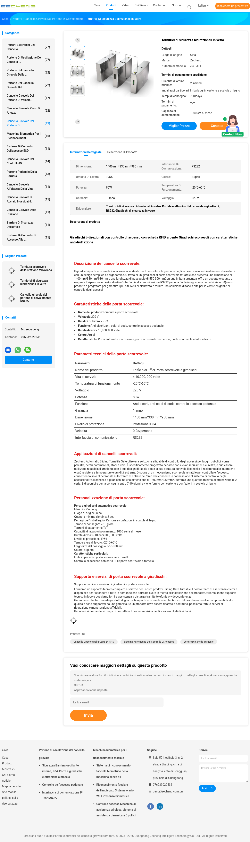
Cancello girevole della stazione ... (28, 212)
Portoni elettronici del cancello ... (28, 47)
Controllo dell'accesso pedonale (62, 784)
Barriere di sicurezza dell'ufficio (28, 224)
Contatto (28, 359)
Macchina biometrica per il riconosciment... (28, 136)
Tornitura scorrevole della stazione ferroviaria (36, 268)
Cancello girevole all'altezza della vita (28, 186)
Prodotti (7, 763)
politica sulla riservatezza (10, 800)
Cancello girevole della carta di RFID (94, 641)
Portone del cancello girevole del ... (28, 85)
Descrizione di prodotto (122, 152)
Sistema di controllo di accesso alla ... (28, 237)
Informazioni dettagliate (85, 152)
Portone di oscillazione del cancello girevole (62, 753)
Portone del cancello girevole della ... (28, 72)
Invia (88, 715)
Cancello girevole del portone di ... (28, 123)
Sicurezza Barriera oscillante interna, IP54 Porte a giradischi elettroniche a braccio (62, 771)
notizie (6, 780)
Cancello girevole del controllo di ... (28, 161)
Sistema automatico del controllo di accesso (149, 641)
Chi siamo (8, 774)
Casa (5, 757)
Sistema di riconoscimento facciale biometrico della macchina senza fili (113, 771)
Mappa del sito (11, 786)
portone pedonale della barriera (28, 174)
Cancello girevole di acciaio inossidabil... (28, 199)
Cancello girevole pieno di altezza (28, 110)
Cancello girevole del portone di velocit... (28, 98)
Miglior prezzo (179, 126)
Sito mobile (9, 792)
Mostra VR (8, 769)
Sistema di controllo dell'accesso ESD (28, 148)
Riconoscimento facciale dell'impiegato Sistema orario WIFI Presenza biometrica (115, 790)
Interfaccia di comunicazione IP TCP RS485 (62, 795)
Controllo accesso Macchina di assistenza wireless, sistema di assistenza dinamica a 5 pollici (116, 809)
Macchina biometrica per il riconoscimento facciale (110, 753)
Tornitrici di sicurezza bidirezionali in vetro (34, 282)
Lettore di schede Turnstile (199, 641)
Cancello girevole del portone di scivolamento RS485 (35, 298)
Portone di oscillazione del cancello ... (28, 59)
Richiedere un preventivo (232, 6)
